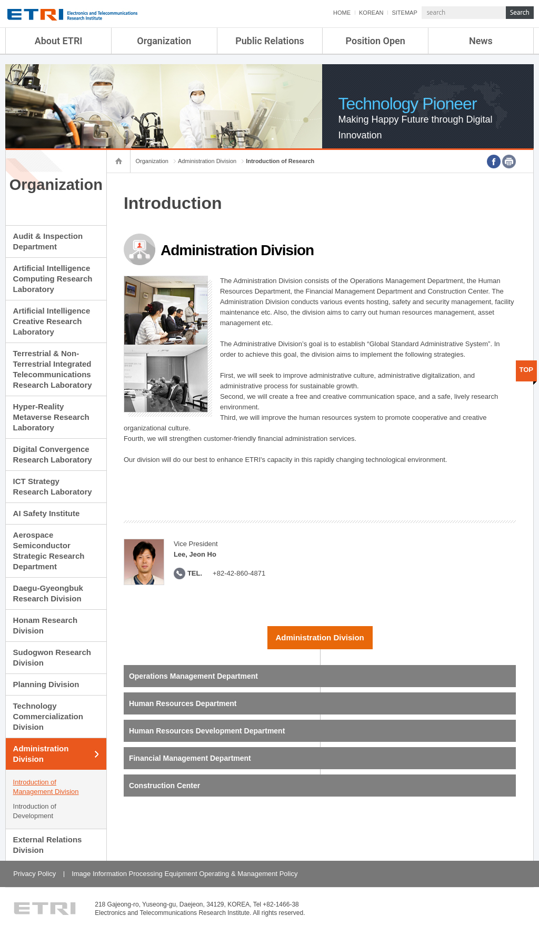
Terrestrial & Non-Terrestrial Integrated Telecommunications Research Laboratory (52, 369)
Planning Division (46, 684)
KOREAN (371, 12)
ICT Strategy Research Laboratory (52, 486)
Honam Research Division (45, 625)
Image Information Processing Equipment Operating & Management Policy (184, 874)
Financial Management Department (190, 758)
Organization (164, 40)
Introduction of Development (34, 811)
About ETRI (59, 40)
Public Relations (269, 40)
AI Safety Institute (46, 513)
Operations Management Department (193, 676)
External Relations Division (47, 844)
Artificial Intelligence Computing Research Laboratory (53, 279)
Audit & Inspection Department (48, 241)
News (481, 40)
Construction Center (164, 785)
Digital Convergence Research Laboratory (52, 454)
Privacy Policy (34, 874)
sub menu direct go (0, 0)
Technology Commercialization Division (48, 716)
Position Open (375, 40)
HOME (342, 12)
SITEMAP (404, 12)
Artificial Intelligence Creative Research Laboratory (52, 321)
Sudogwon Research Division (52, 657)
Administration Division (41, 753)
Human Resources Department (183, 703)
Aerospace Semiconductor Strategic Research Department (49, 550)
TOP (527, 370)
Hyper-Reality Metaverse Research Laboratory (51, 417)
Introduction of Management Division (46, 787)
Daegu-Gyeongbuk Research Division (48, 593)
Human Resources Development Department (207, 731)
